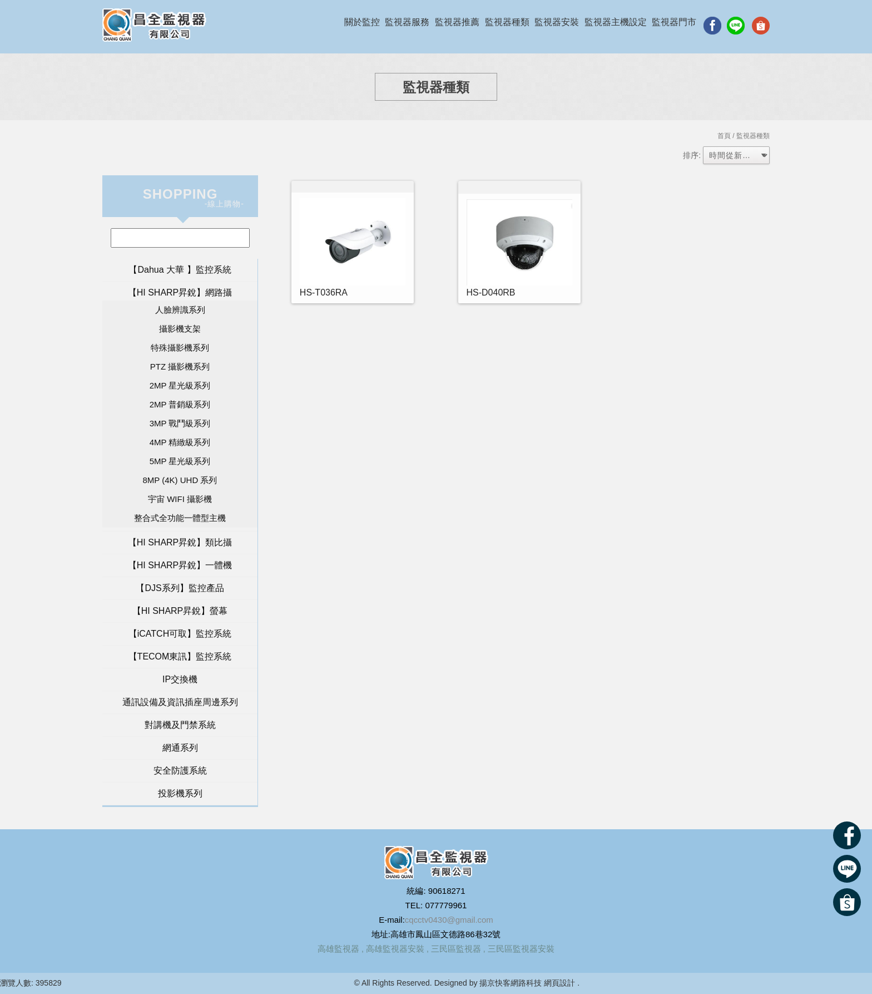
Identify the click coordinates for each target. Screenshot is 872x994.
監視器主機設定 (615, 22)
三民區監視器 (456, 948)
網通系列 (180, 747)
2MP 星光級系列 (180, 385)
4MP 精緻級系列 (180, 442)
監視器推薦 (457, 22)
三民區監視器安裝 (521, 948)
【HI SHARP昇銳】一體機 (180, 565)
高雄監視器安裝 (395, 948)
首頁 (724, 136)
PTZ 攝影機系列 (180, 366)
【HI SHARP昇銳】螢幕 (180, 611)
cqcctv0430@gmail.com (449, 919)
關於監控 (362, 22)
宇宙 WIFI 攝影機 (180, 499)
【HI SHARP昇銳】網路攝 (180, 292)
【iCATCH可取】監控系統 (179, 633)
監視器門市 (674, 22)
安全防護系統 (180, 770)
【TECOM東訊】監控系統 (180, 656)
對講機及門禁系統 (180, 725)
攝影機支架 (180, 328)
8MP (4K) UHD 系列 (180, 480)
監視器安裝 (556, 22)
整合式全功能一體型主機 (180, 518)
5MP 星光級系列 (180, 461)
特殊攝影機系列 (180, 347)
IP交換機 (179, 679)
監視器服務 (407, 22)
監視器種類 (507, 22)
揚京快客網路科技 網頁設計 (527, 982)
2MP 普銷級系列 (180, 404)
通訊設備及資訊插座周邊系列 (180, 702)
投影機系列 (180, 793)
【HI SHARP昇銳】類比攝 (180, 542)
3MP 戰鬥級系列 (180, 423)
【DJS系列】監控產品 (180, 588)
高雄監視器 (338, 948)
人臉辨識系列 (180, 309)
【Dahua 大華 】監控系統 (179, 269)
